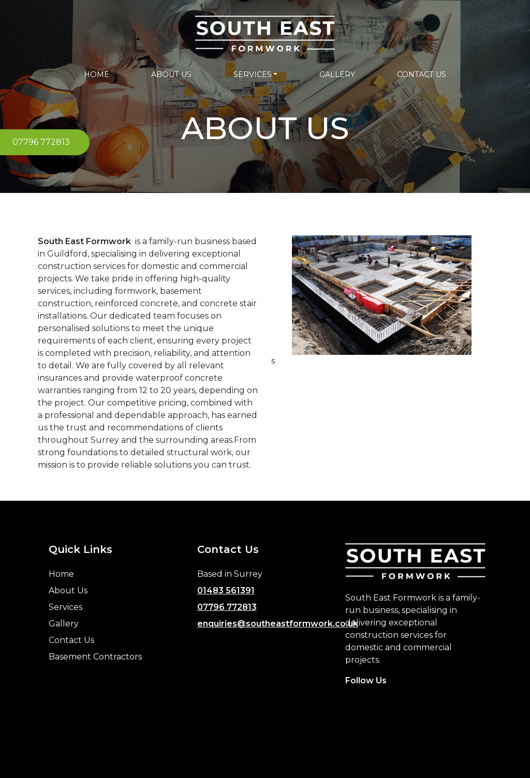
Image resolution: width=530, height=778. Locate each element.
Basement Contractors (95, 657)
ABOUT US (171, 74)
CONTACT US (421, 74)
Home (61, 574)
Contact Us (71, 640)
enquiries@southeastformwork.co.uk (277, 624)
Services (65, 607)
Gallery (64, 624)
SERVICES (252, 74)
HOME (96, 74)
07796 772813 (227, 607)
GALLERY (337, 74)
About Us (68, 590)
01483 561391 (226, 590)
